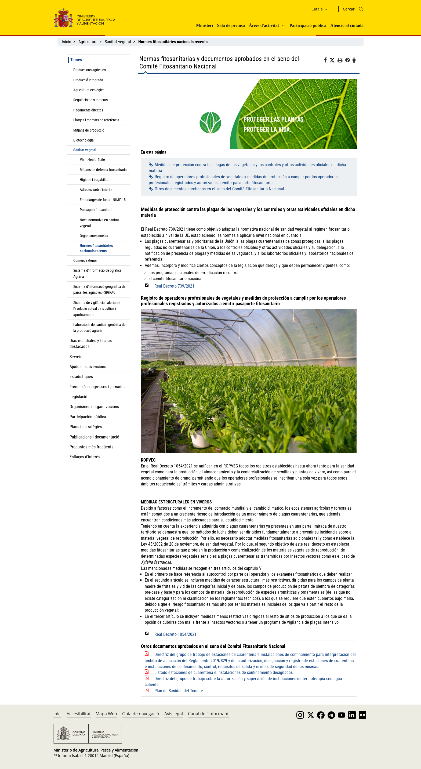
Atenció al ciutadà (347, 25)
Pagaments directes (88, 110)
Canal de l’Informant (208, 714)
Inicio (66, 41)
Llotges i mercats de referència (96, 120)
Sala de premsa (231, 25)
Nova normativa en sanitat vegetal (99, 223)
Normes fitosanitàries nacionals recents (96, 248)
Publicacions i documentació (94, 437)
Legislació (78, 396)
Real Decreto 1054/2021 (175, 634)
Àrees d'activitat (264, 25)
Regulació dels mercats (90, 100)
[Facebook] (326, 61)
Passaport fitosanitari (95, 210)
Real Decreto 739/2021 (174, 286)
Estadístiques (81, 376)
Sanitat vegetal (118, 41)
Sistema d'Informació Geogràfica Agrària (97, 273)
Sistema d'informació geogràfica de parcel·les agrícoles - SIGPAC (99, 289)
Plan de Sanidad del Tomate (178, 690)
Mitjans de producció (88, 130)
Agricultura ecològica (88, 90)
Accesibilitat (79, 714)
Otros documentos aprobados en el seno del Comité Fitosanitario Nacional (219, 188)
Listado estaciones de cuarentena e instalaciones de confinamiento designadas (223, 672)
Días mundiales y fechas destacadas (91, 343)
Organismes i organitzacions (94, 406)
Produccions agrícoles (89, 70)
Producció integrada (88, 80)
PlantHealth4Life (92, 159)
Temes (76, 59)
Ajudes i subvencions (88, 366)
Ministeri (204, 25)
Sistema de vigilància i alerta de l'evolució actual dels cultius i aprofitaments (96, 308)
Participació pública (307, 25)
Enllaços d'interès (85, 456)
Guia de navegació (140, 714)
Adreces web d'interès (96, 189)
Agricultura (87, 41)
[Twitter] (333, 60)
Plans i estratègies (86, 426)
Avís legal (173, 714)
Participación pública (88, 416)
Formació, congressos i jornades (97, 386)
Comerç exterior (85, 260)
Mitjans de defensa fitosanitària (103, 170)
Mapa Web (106, 714)
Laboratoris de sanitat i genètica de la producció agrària (99, 327)
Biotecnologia (83, 140)
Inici (57, 714)
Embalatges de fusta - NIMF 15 (103, 200)
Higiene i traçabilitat (95, 179)
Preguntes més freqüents (91, 446)
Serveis (76, 356)
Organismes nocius (94, 236)
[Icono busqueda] (361, 9)
